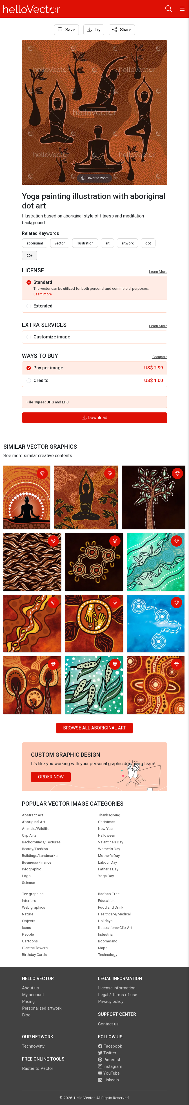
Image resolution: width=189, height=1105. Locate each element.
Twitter (107, 1052)
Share (121, 29)
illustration (85, 243)
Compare (159, 357)
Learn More (158, 271)
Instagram (110, 1066)
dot (148, 243)
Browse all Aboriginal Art (94, 728)
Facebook (110, 1046)
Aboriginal (34, 243)
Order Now (51, 777)
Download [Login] (94, 417)
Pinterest (109, 1059)
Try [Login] (94, 29)
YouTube (109, 1073)
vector (60, 243)
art (107, 243)
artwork (127, 243)
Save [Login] (66, 29)
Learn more (43, 294)
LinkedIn (108, 1079)
